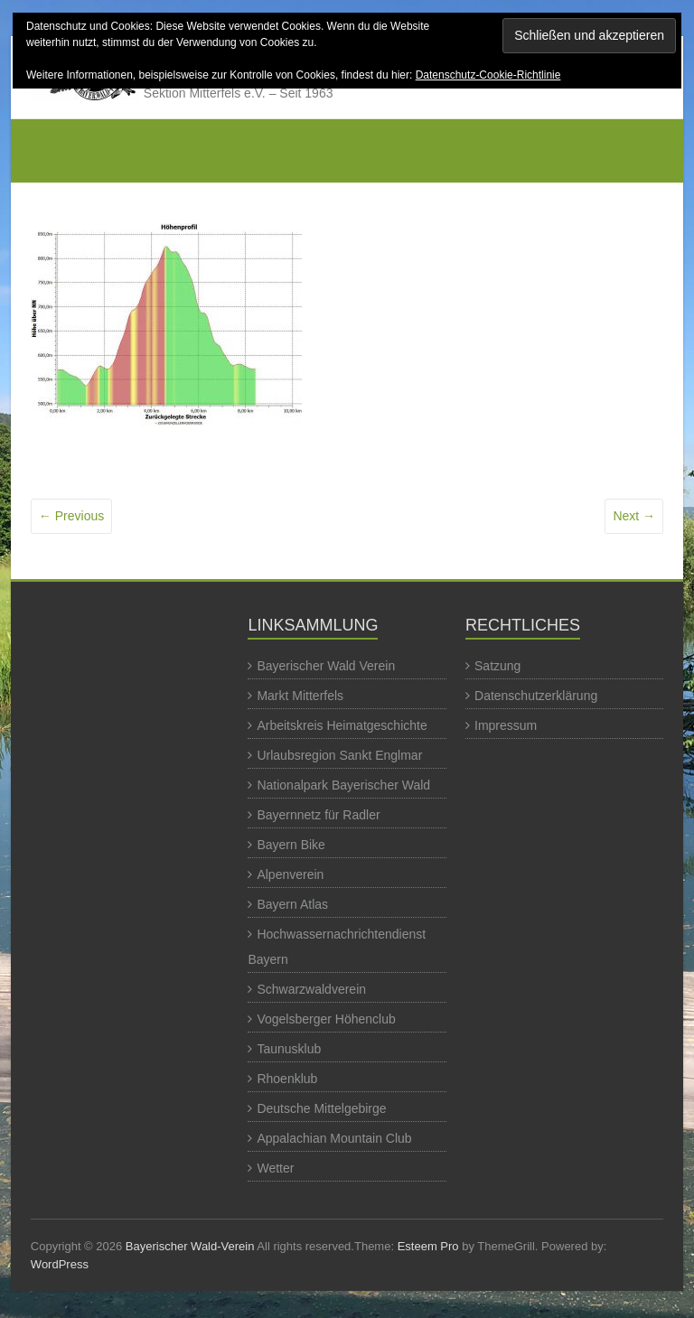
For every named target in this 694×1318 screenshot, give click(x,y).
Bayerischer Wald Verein (326, 666)
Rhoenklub (287, 1078)
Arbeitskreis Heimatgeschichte (342, 725)
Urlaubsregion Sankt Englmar (339, 755)
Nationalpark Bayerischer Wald (343, 785)
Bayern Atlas (292, 904)
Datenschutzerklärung (535, 695)
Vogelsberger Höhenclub (326, 1019)
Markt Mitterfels (300, 695)
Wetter (275, 1168)
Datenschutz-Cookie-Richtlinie (488, 75)
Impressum (505, 725)
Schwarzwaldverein (311, 989)
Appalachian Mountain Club (334, 1138)
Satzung (497, 666)
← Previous (71, 516)
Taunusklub (289, 1049)
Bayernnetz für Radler (318, 815)
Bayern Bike (290, 844)
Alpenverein (290, 874)
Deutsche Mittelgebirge (321, 1108)
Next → (634, 516)
